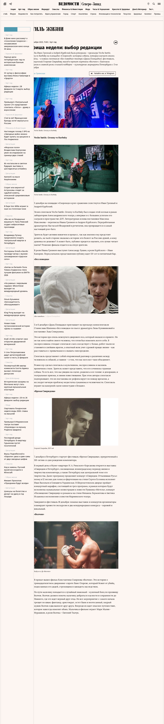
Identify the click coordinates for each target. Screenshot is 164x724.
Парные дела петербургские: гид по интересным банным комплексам (14, 61)
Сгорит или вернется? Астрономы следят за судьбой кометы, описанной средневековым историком (17, 192)
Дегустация (11, 9)
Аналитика (83, 14)
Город (65, 14)
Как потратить (36, 14)
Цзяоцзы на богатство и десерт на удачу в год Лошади (15, 494)
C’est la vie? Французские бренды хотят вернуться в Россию (16, 121)
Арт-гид (21, 9)
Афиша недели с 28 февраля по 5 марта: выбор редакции (17, 89)
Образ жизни (33, 9)
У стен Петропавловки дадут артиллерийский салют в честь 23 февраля (16, 355)
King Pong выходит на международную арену (14, 313)
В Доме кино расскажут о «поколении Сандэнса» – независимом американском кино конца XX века (16, 43)
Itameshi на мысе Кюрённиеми (12, 178)
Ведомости (23, 14)
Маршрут (46, 9)
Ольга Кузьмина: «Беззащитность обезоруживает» (12, 302)
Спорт (73, 14)
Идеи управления (53, 14)
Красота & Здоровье (121, 9)
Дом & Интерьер (139, 9)
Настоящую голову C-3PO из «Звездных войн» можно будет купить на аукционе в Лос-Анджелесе (17, 135)
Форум (13, 14)
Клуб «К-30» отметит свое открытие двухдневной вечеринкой (16, 341)
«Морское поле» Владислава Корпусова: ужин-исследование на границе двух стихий (15, 151)
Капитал (147, 14)
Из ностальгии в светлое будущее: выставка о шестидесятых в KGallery (15, 166)
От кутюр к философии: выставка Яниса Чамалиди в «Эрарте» (17, 76)
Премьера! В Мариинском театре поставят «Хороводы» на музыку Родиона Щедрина (16, 426)
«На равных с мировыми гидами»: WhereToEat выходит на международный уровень (16, 287)
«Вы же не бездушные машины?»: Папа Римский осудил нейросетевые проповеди (16, 223)
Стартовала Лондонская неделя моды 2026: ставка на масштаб (16, 411)
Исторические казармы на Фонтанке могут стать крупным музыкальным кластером (16, 386)
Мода (87, 9)
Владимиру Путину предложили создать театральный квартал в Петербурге (15, 239)
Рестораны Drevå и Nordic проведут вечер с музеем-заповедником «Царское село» (16, 255)
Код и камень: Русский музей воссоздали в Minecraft (14, 470)
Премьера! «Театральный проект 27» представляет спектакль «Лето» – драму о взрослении (17, 106)
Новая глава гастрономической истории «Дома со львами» (17, 326)
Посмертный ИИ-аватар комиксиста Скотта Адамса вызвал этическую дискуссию (16, 370)
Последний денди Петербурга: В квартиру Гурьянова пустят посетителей (15, 442)
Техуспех (127, 14)
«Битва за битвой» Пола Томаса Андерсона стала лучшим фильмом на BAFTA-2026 (17, 271)
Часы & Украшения (101, 9)
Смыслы (55, 9)
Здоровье (138, 14)
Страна (93, 14)
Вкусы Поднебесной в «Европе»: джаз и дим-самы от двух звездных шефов (17, 456)
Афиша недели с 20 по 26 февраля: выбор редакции (16, 399)
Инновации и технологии (110, 14)
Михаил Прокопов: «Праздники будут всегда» (16, 481)
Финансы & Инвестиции (72, 9)
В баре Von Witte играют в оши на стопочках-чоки (16, 207)
